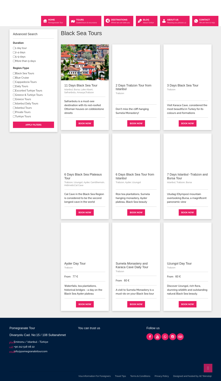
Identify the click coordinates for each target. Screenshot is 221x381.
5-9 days (20, 56)
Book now (85, 123)
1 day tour (21, 48)
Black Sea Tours (24, 73)
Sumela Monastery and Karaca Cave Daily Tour (132, 265)
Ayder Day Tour (75, 263)
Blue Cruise (22, 77)
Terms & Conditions (140, 376)
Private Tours (23, 112)
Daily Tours (21, 86)
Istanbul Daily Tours (26, 103)
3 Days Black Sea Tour (182, 85)
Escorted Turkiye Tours (28, 90)
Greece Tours (23, 99)
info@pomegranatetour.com (30, 351)
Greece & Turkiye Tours (29, 94)
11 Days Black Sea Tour (81, 85)
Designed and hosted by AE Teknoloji (192, 376)
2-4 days (20, 52)
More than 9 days (25, 61)
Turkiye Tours (23, 116)
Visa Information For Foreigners (94, 376)
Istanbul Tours (23, 107)
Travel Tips (120, 376)
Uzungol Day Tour (179, 263)
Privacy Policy (162, 376)
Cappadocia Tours (26, 82)
